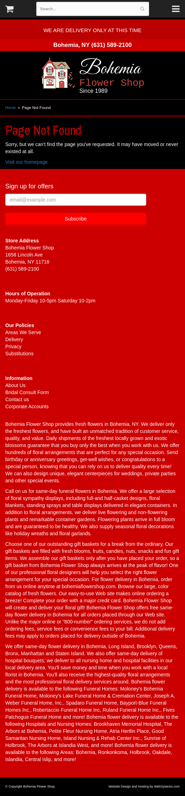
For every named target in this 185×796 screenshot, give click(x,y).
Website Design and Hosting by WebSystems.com (144, 786)
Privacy (13, 346)
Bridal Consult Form (27, 392)
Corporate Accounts (27, 406)
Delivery (14, 339)
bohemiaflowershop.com (88, 586)
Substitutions (19, 353)
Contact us (17, 399)
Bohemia (131, 76)
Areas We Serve (23, 332)
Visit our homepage (26, 162)
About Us (15, 385)
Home (10, 107)
